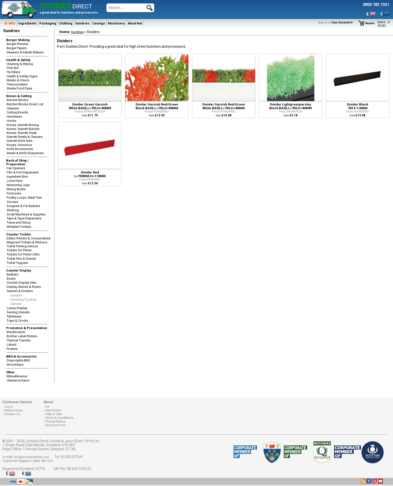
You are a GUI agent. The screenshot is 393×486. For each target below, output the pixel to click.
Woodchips (15, 364)
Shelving (13, 210)
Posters (12, 349)
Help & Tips (53, 414)
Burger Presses (17, 44)
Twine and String (18, 222)
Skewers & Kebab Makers (25, 52)
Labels (11, 344)
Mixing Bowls (16, 189)
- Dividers (15, 295)
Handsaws (14, 116)
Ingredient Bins (17, 176)
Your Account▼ (336, 22)
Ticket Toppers (17, 263)
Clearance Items (18, 380)
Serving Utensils (18, 312)
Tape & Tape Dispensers (24, 218)
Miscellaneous (17, 376)
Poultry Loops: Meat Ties (24, 197)
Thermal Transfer (19, 340)
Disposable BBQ (18, 360)
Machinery (116, 23)
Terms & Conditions (59, 418)
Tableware (14, 316)
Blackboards (16, 332)
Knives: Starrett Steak (22, 133)
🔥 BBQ (9, 23)
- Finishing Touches (22, 299)
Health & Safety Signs (22, 76)
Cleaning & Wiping (20, 64)
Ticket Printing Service (22, 246)
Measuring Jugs (18, 185)
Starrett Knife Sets (19, 141)
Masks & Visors (18, 80)
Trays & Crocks (17, 320)
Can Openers (16, 168)
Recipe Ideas (13, 410)
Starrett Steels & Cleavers (25, 137)
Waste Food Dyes (19, 88)
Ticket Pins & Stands (21, 258)
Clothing (65, 23)
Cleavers (13, 108)
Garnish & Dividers (20, 291)
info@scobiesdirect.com (31, 457)
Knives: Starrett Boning (23, 125)
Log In (8, 406)
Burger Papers (17, 48)
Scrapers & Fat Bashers (23, 206)
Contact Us (12, 414)
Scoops (12, 202)
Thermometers (17, 84)
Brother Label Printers (22, 336)
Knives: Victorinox (19, 145)
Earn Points (53, 410)
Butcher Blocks (17, 100)
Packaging (47, 23)
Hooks (11, 121)
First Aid (13, 68)
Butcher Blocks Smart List (25, 104)
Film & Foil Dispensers (23, 172)
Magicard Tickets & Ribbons (27, 242)
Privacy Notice (55, 421)
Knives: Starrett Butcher (23, 129)
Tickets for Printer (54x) (23, 254)
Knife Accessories (20, 149)
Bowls (11, 278)
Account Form (55, 425)
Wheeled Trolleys (19, 227)
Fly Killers (13, 72)
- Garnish (15, 304)
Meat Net (135, 23)
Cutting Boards (17, 112)
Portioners (14, 193)
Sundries (82, 23)
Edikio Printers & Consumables (28, 238)
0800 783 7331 (43, 461)
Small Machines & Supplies (26, 214)
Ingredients (27, 23)
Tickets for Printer (19, 250)
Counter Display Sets (21, 282)
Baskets (12, 274)
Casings (98, 23)
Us (47, 406)
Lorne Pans (15, 181)
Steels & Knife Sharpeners (25, 153)
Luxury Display (17, 308)
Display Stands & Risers (24, 287)
